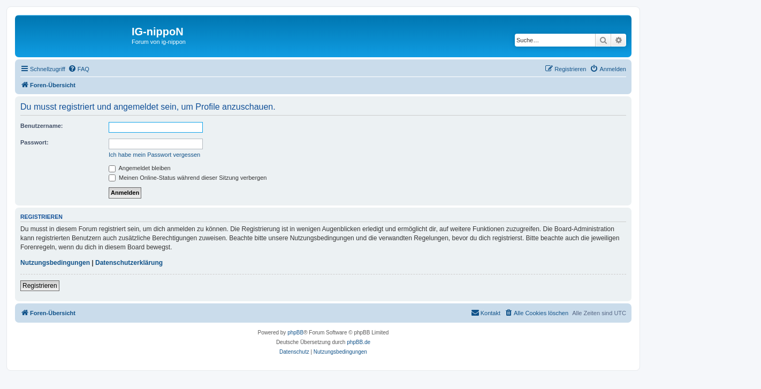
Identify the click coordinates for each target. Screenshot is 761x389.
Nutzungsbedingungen (55, 262)
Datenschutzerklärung (129, 262)
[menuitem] (78, 69)
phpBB (295, 332)
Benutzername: (41, 126)
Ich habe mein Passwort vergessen (154, 154)
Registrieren (39, 285)
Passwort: (34, 142)
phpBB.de (358, 342)
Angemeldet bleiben (140, 168)
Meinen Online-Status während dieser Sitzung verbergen (188, 177)
